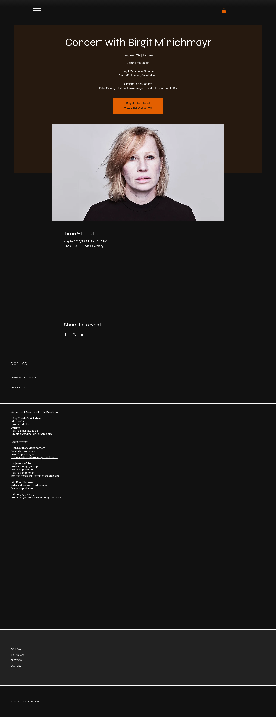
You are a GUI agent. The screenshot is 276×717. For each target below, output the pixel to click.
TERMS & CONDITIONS (23, 377)
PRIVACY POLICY (20, 387)
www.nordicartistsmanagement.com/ (34, 457)
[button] (224, 10)
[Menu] (37, 11)
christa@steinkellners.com (36, 433)
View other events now (138, 107)
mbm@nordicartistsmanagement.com (35, 475)
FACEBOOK (17, 660)
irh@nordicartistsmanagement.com (41, 497)
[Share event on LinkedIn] (82, 334)
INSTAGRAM (17, 654)
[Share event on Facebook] (65, 334)
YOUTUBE (16, 665)
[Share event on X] (74, 334)
